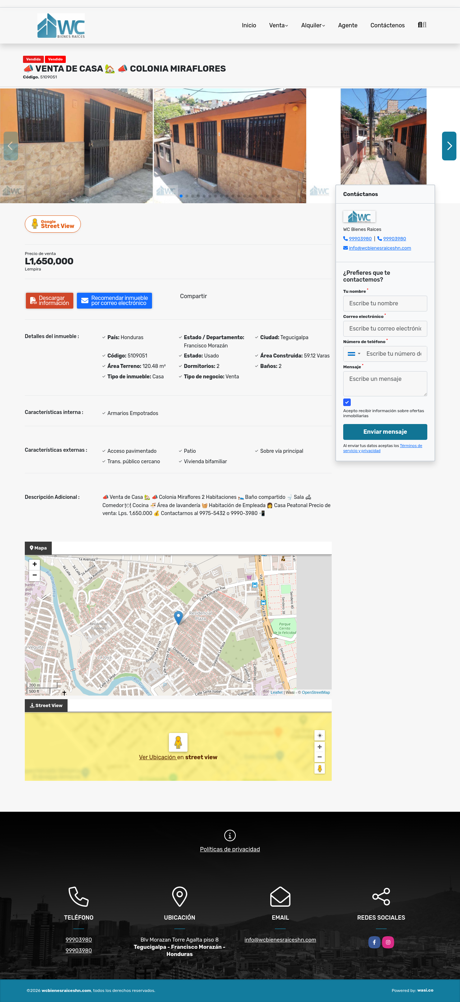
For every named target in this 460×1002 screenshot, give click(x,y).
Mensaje (353, 366)
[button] (181, 196)
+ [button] (34, 565)
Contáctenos (388, 25)
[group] (76, 145)
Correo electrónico (364, 316)
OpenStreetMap (316, 692)
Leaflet (276, 692)
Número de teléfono (365, 341)
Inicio (249, 25)
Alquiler (311, 25)
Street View (53, 223)
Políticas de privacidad (230, 849)
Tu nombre (355, 291)
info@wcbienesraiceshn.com (380, 248)
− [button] (34, 575)
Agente (348, 25)
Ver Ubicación (158, 757)
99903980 (360, 238)
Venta (277, 25)
